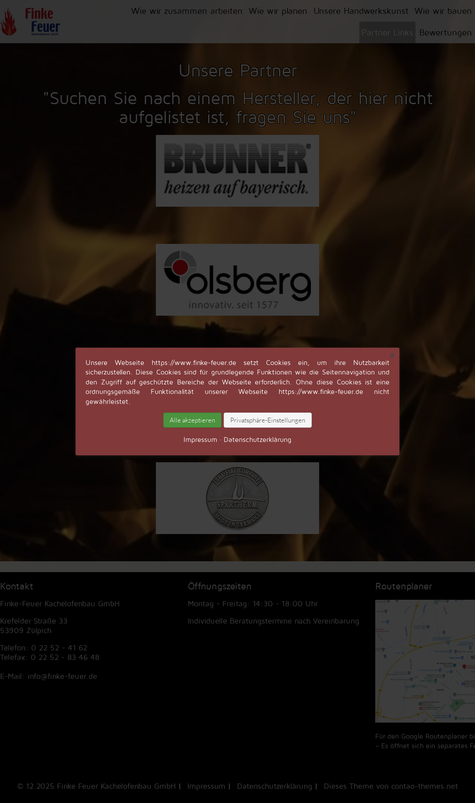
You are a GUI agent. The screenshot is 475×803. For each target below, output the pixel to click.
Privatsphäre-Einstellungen (267, 420)
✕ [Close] (392, 355)
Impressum (200, 439)
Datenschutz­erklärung (257, 439)
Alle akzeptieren (192, 420)
